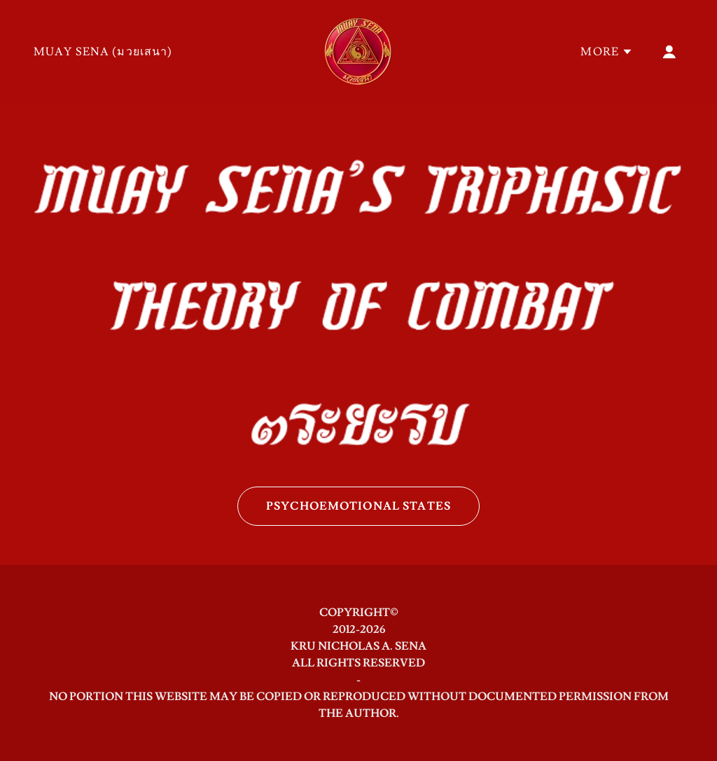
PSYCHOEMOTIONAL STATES (358, 506)
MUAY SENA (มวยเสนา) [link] (103, 52)
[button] (606, 51)
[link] (358, 49)
